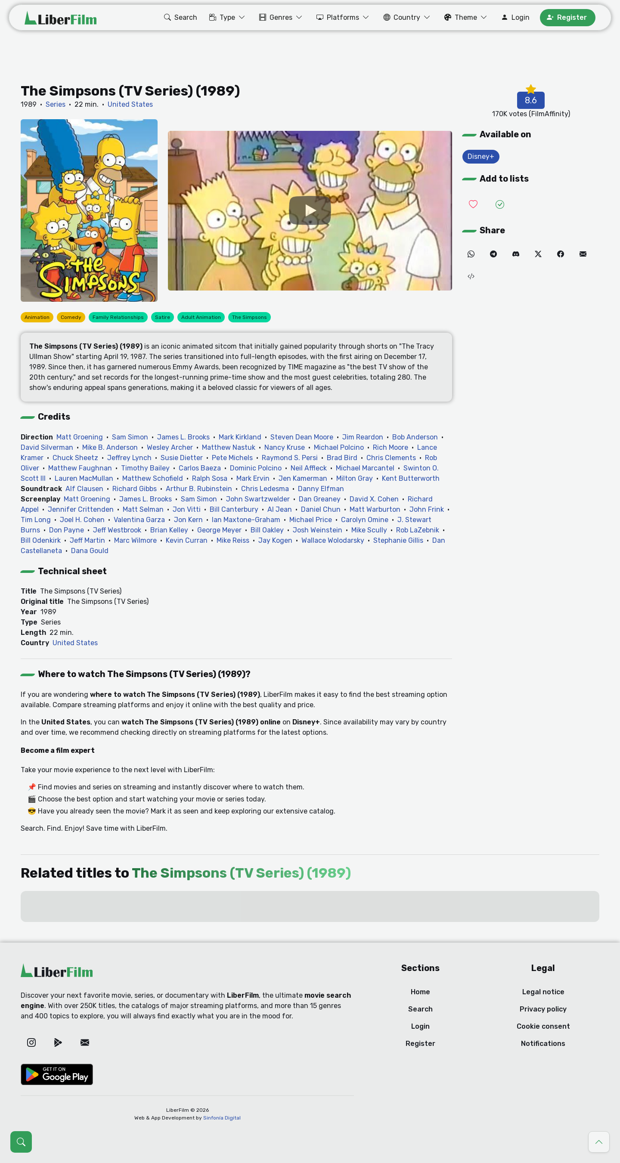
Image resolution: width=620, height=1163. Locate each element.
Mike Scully (369, 530)
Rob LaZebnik (417, 530)
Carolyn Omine (364, 520)
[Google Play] (58, 1042)
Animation (37, 317)
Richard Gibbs (134, 489)
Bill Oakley (267, 530)
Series (55, 104)
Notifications (543, 1043)
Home (420, 992)
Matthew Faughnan (80, 468)
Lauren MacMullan (84, 478)
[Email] (583, 254)
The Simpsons (249, 317)
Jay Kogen (275, 540)
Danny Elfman (321, 489)
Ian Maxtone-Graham (246, 520)
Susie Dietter (182, 458)
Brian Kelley (169, 530)
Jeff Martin (87, 540)
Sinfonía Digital (222, 1118)
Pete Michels (232, 458)
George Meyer (219, 530)
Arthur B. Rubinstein (199, 489)
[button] (179, 17)
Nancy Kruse (284, 447)
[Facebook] (560, 254)
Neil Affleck (309, 468)
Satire (162, 317)
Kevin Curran (187, 540)
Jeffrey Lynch (129, 458)
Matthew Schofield (152, 478)
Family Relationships (118, 317)
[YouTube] (310, 211)
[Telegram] (493, 254)
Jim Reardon (362, 437)
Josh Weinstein (317, 530)
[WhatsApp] (471, 254)
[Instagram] (31, 1042)
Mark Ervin (253, 478)
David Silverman (47, 447)
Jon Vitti (187, 509)
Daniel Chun (321, 509)
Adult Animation (201, 317)
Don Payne (66, 530)
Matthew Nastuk (228, 447)
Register (420, 1043)
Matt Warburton (375, 509)
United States (130, 104)
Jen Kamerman (303, 478)
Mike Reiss (233, 540)
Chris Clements (391, 458)
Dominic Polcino (256, 468)
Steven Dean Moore (301, 437)
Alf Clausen (84, 489)
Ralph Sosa (209, 478)
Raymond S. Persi (290, 458)
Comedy (71, 317)
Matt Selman (143, 509)
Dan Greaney (320, 499)
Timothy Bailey (145, 468)
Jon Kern (188, 520)
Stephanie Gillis (398, 540)
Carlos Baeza (200, 468)
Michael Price (310, 520)
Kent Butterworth (411, 478)
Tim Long (36, 520)
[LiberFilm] (60, 18)
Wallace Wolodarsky (332, 540)
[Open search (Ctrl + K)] (21, 1142)
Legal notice (543, 992)
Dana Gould (89, 551)
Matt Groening (79, 437)
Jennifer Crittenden (81, 509)
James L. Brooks (183, 437)
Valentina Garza (139, 520)
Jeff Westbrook (117, 530)
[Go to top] (599, 1142)
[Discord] (515, 254)
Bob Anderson (415, 437)
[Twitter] (538, 254)
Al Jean (279, 509)
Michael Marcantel (365, 468)
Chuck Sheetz (75, 458)
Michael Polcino (339, 447)
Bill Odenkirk (41, 540)
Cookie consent (543, 1026)
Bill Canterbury (234, 509)
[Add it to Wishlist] (473, 204)
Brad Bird (342, 458)
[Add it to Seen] (500, 204)
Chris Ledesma (265, 489)
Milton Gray (354, 478)
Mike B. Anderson (110, 447)
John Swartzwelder (258, 499)
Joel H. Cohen (82, 520)
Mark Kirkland (240, 437)
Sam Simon (130, 437)
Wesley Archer (170, 447)
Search (420, 1009)
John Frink (426, 509)
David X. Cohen (374, 499)
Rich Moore (390, 447)
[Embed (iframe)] (471, 276)
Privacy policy (543, 1009)
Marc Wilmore (135, 540)
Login (420, 1026)
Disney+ (481, 156)
